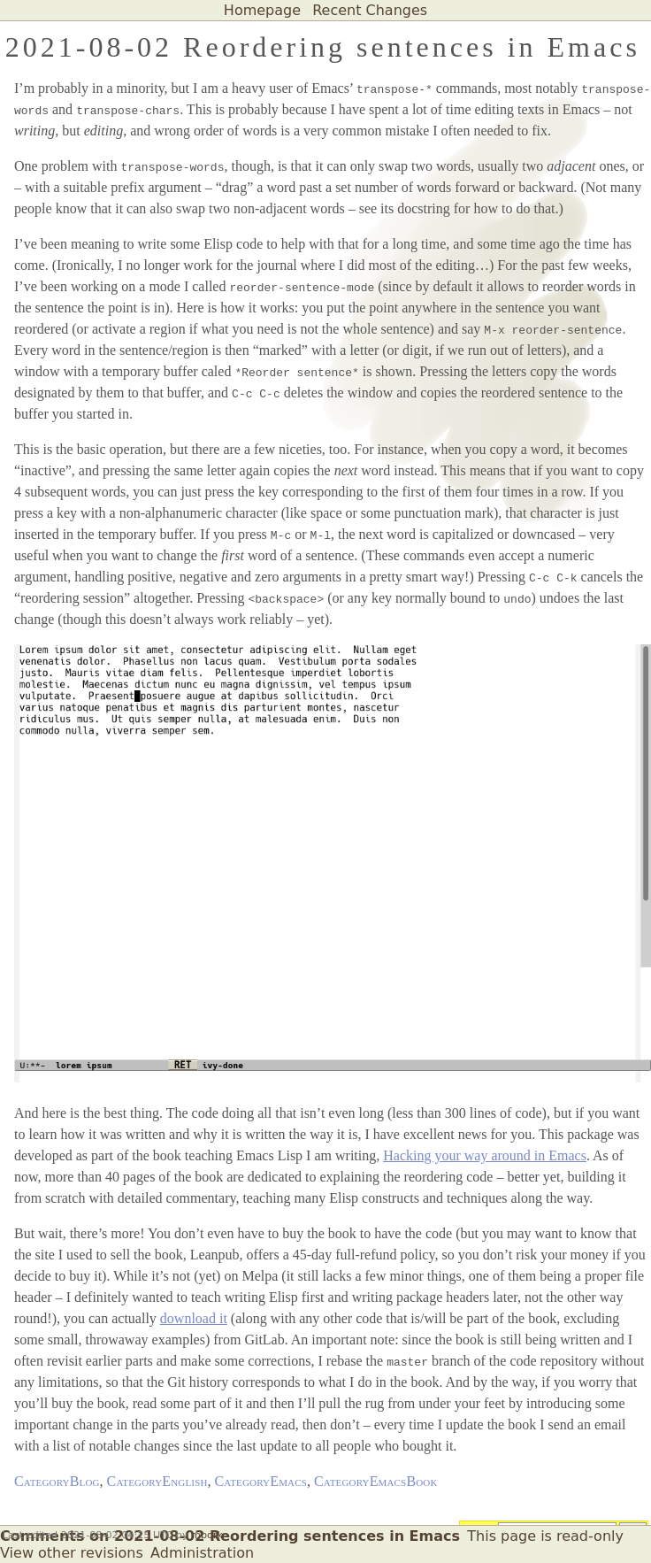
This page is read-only (545, 1536)
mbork (207, 1535)
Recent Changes (369, 10)
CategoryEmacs (261, 1481)
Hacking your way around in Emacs (484, 1155)
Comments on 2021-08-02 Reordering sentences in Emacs (230, 1536)
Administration (202, 1552)
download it (193, 1318)
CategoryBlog (57, 1481)
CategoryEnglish (157, 1481)
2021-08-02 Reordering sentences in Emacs (322, 47)
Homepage (262, 10)
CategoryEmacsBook (376, 1481)
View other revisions (71, 1552)
